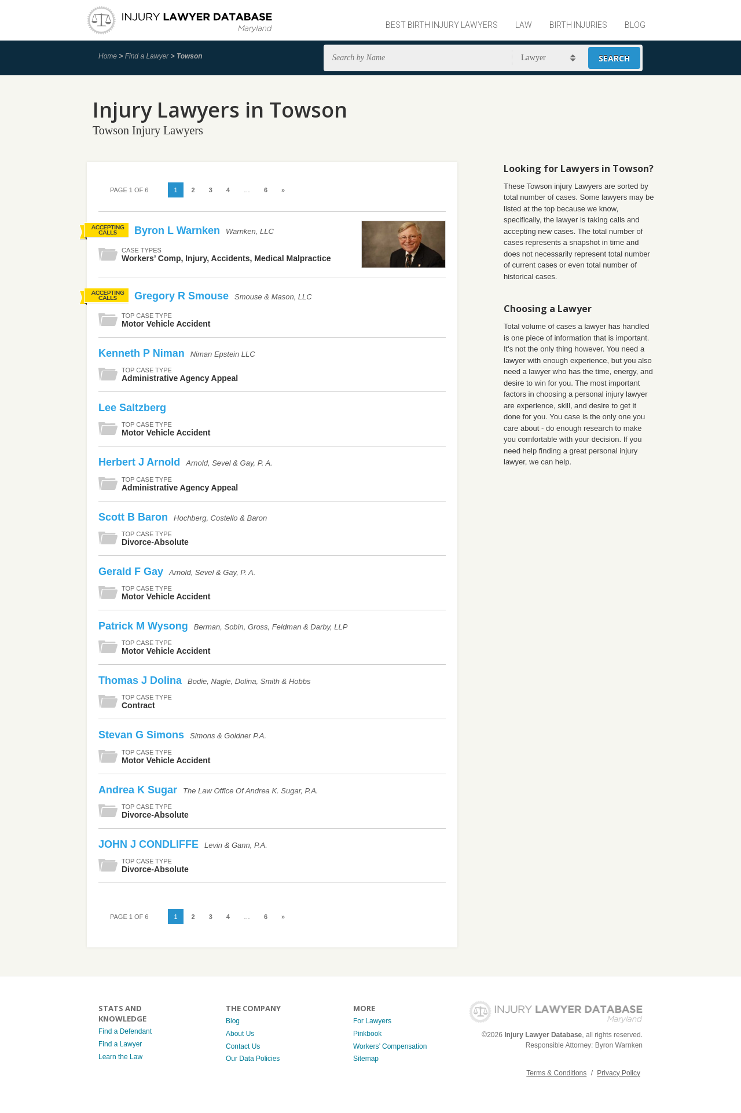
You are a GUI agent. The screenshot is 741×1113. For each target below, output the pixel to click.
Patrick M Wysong (144, 626)
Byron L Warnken (178, 230)
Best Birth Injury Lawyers (442, 25)
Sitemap (366, 1059)
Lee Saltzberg (132, 407)
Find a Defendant (125, 1031)
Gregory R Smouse (183, 296)
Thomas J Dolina (141, 680)
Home (107, 56)
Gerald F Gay (132, 571)
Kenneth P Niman (143, 353)
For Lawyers (372, 1021)
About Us (240, 1034)
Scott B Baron (134, 517)
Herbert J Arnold (140, 462)
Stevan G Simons (142, 735)
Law (523, 25)
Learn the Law (120, 1057)
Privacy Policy (618, 1073)
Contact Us (243, 1046)
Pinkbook (367, 1034)
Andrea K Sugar (139, 790)
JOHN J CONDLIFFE (149, 844)
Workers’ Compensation (390, 1046)
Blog (635, 25)
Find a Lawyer (146, 56)
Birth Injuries (578, 25)
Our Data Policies (253, 1059)
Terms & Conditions (556, 1073)
